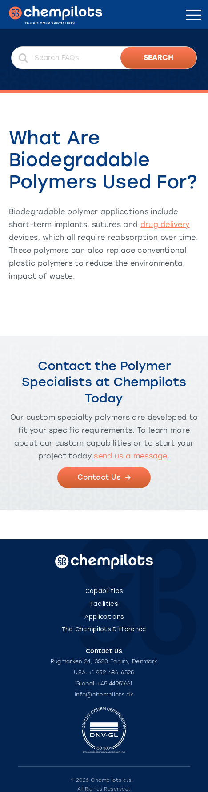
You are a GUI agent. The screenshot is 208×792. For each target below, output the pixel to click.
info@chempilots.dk (104, 695)
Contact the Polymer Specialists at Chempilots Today (104, 382)
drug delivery (165, 224)
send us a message (130, 456)
